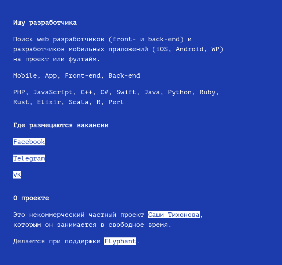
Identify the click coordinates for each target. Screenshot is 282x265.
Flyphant (120, 241)
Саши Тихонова (173, 214)
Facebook (29, 141)
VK (17, 175)
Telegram (29, 158)
